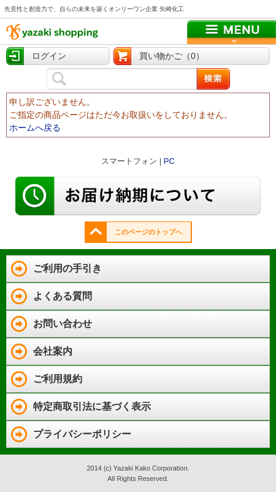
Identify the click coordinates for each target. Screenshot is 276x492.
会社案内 (52, 351)
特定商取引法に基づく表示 (92, 406)
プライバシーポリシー (82, 434)
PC (169, 161)
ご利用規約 (57, 379)
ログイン (49, 56)
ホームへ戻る (35, 128)
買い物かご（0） (171, 56)
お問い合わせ (62, 323)
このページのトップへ (148, 232)
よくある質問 (62, 296)
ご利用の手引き (67, 268)
